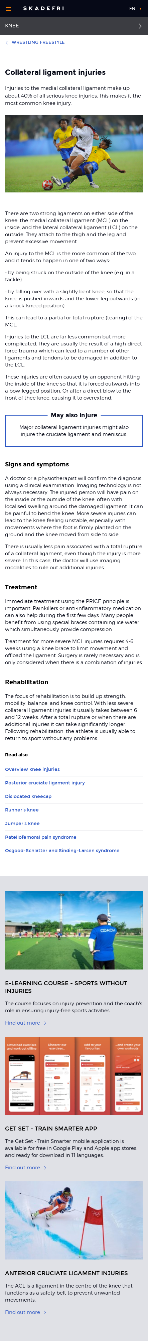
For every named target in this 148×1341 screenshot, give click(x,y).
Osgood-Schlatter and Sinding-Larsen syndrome (62, 851)
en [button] (132, 8)
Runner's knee (22, 810)
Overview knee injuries (32, 769)
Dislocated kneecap (28, 796)
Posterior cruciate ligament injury (45, 783)
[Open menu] (8, 8)
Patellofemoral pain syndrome (41, 837)
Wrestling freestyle (35, 42)
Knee (12, 26)
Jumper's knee (22, 824)
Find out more (26, 1023)
